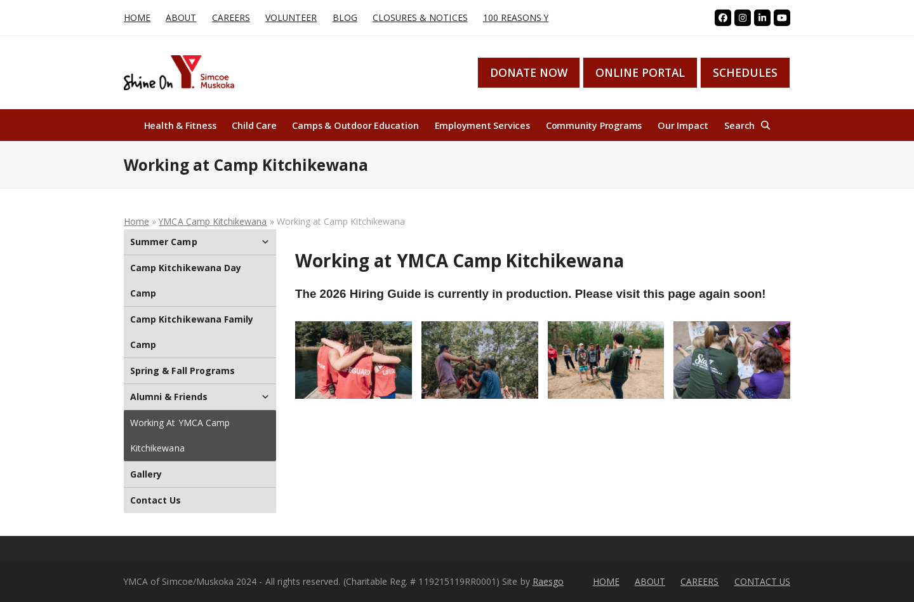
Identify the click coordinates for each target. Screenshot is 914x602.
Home (136, 221)
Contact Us (156, 500)
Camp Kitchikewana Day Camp (185, 280)
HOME (606, 581)
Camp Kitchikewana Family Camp (191, 332)
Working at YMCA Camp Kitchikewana (180, 435)
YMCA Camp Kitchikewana (213, 221)
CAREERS (699, 581)
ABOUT (650, 581)
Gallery (146, 474)
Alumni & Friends (200, 397)
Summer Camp (200, 242)
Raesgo (548, 581)
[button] (747, 125)
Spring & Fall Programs (182, 371)
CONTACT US (762, 581)
